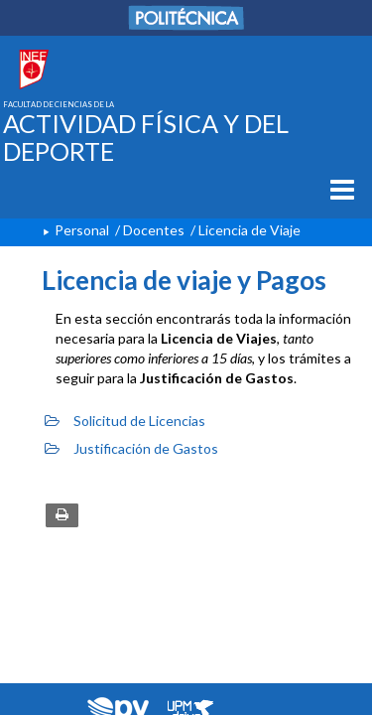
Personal (82, 229)
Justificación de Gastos (131, 448)
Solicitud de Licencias (125, 420)
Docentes (154, 229)
